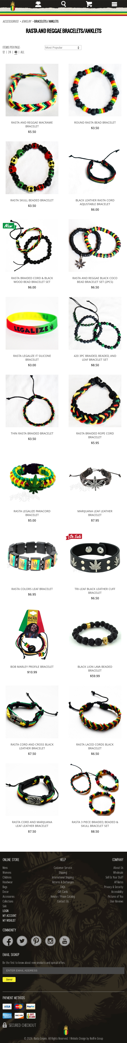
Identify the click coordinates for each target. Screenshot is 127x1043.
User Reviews (116, 901)
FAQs (62, 887)
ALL (22, 52)
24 (9, 52)
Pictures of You (115, 896)
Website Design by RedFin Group (86, 1038)
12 (4, 52)
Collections (8, 901)
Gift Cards (63, 891)
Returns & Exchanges (63, 882)
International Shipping (63, 877)
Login (5, 911)
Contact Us (63, 901)
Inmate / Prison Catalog (63, 896)
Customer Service (63, 867)
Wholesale (118, 872)
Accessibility (117, 891)
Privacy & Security (113, 887)
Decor (6, 891)
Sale (5, 906)
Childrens (7, 877)
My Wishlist (9, 920)
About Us (118, 867)
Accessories (10, 21)
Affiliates (118, 882)
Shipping (63, 872)
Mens (5, 867)
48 (15, 52)
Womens (7, 872)
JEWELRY (26, 21)
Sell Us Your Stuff (114, 877)
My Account (9, 915)
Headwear (8, 882)
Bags (5, 887)
